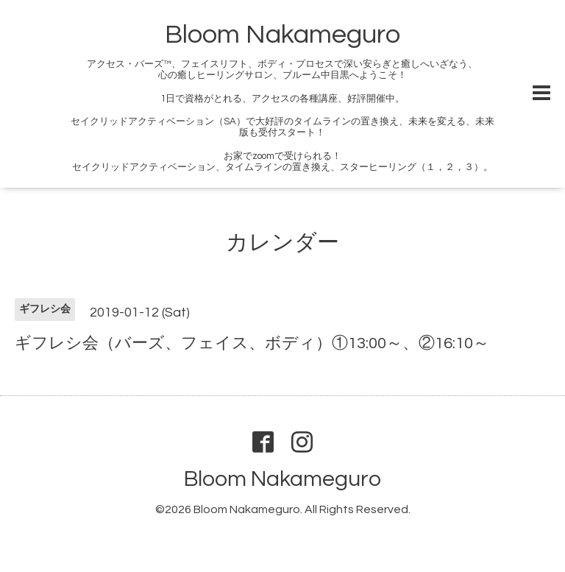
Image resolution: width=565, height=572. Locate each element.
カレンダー (282, 242)
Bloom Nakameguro (282, 35)
